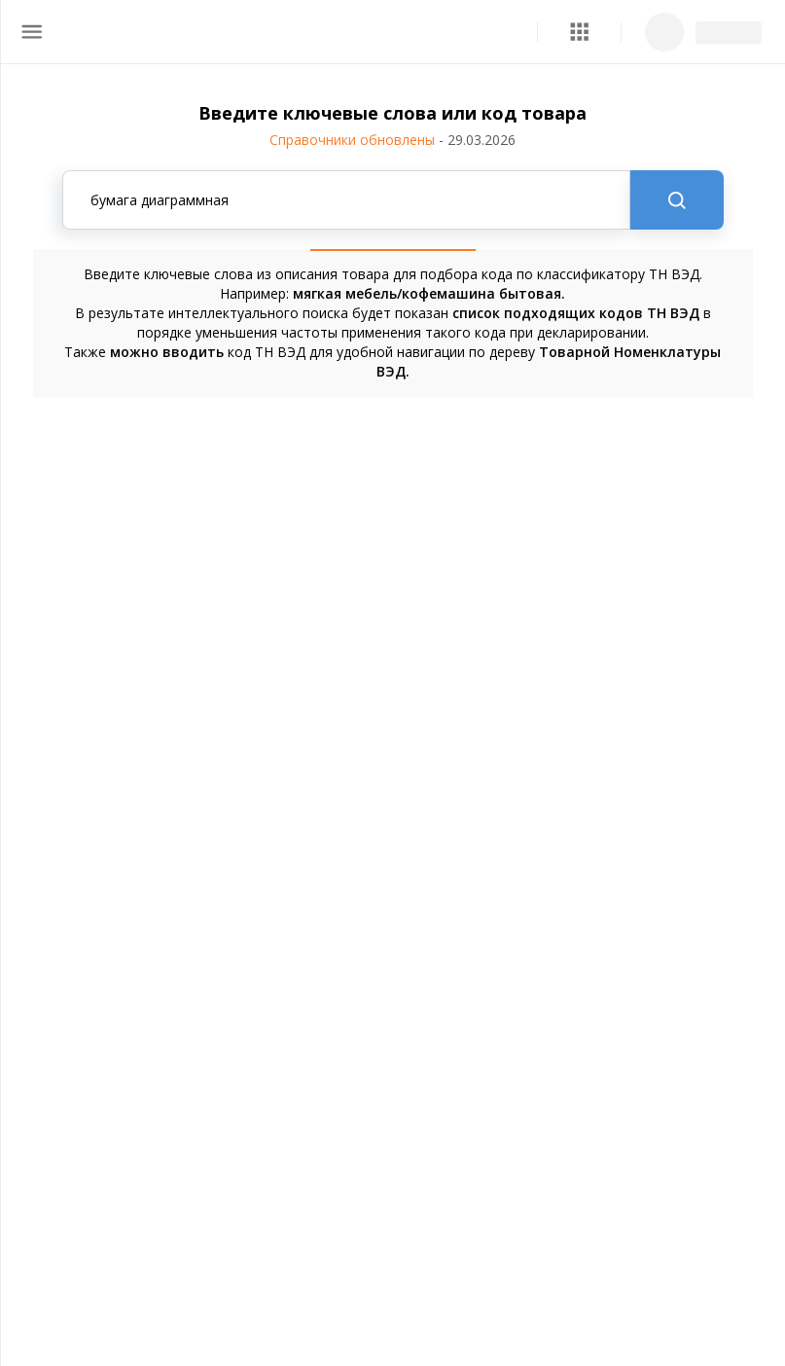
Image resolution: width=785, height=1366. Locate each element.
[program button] (579, 32)
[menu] (32, 32)
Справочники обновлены (392, 139)
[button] (579, 32)
